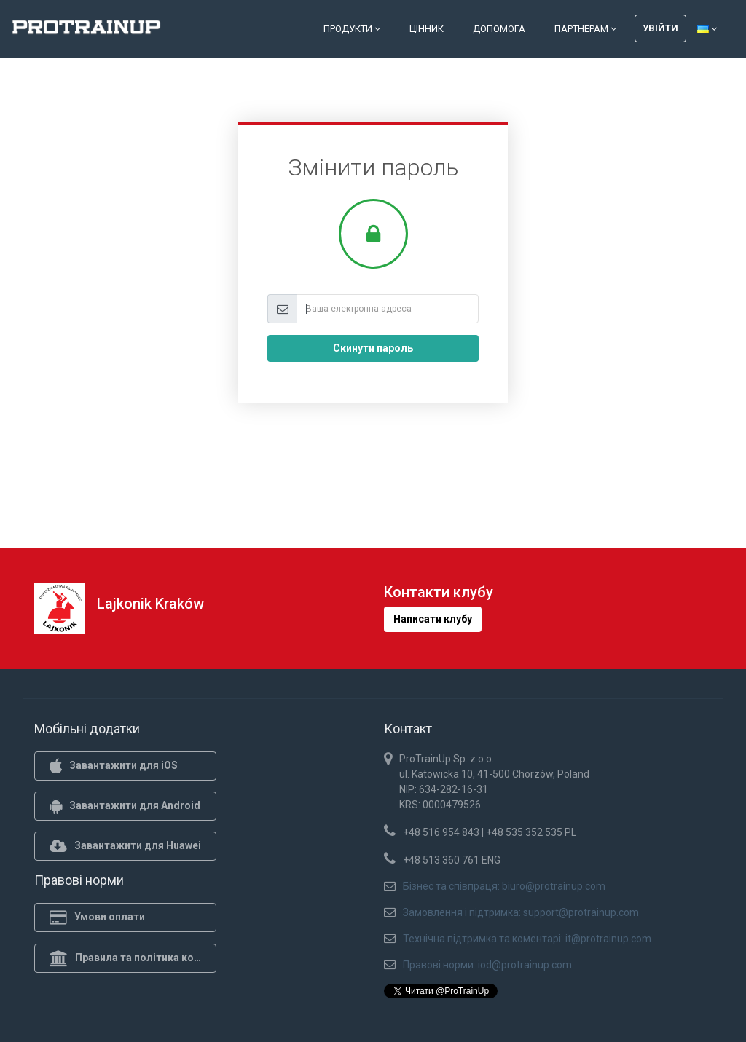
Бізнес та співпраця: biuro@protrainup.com (504, 886)
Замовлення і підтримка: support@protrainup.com (521, 912)
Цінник (426, 28)
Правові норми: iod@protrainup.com (487, 965)
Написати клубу (432, 619)
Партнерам (585, 28)
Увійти (660, 28)
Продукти (351, 28)
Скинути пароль (373, 348)
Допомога (499, 28)
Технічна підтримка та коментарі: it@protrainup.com (527, 938)
